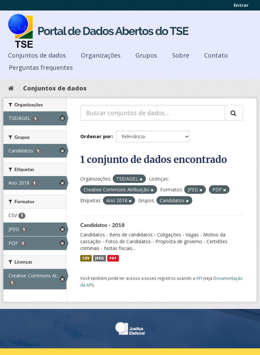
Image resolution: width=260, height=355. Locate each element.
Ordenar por (95, 136)
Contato (216, 55)
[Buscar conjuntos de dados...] (152, 113)
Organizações (101, 55)
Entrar (241, 5)
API (199, 278)
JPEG (99, 258)
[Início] (11, 88)
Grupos (146, 55)
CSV (85, 258)
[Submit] (234, 113)
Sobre (180, 55)
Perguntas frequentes (41, 67)
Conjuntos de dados (37, 55)
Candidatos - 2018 (102, 225)
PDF (112, 258)
